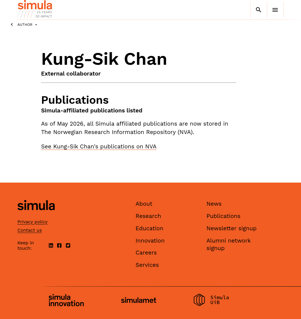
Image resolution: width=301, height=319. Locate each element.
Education (149, 228)
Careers (146, 252)
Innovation (150, 240)
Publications (223, 216)
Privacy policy (32, 222)
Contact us (29, 230)
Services (147, 264)
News (213, 203)
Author (24, 24)
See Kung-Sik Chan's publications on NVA (99, 146)
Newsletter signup (231, 228)
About (143, 203)
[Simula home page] (36, 215)
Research (148, 216)
